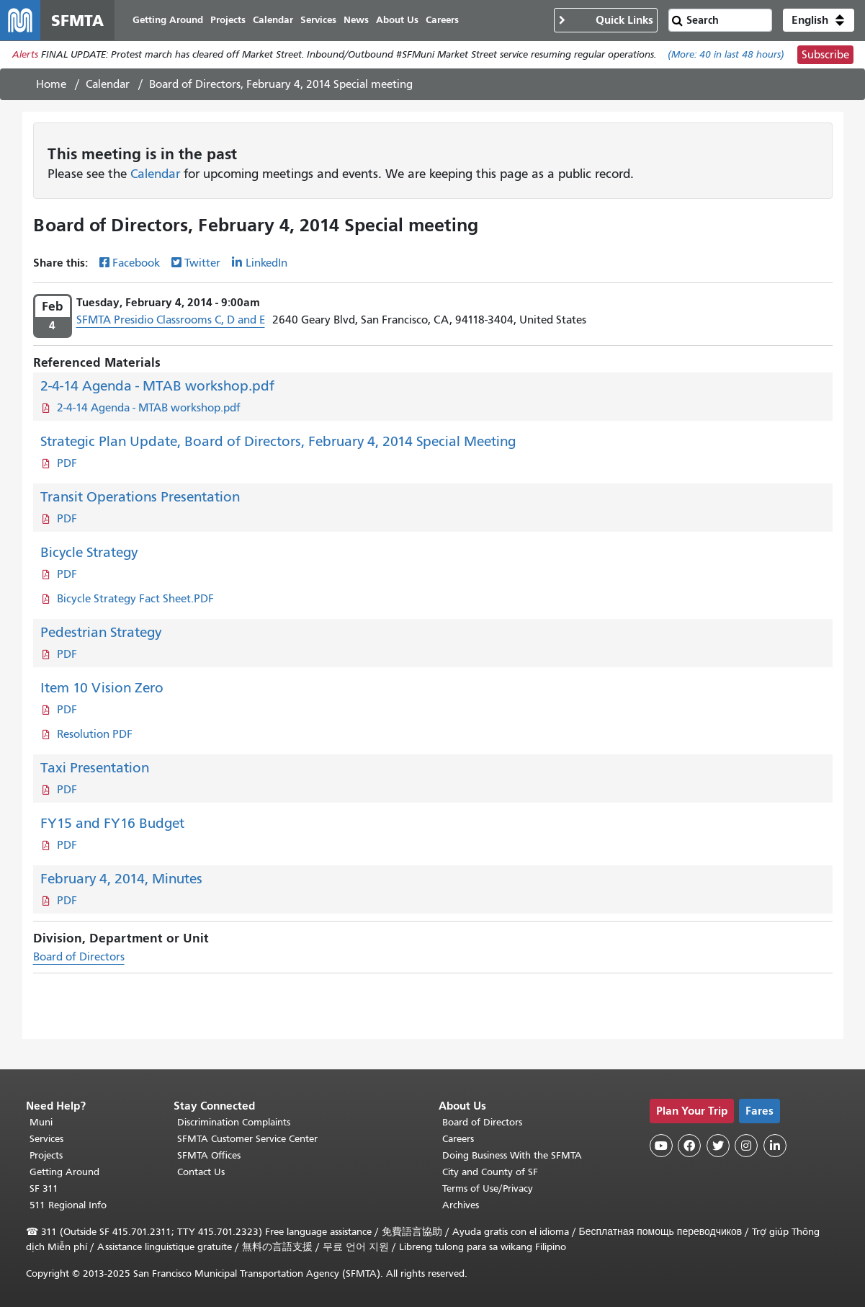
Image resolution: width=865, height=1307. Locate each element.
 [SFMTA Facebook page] (689, 1145)
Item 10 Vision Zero (101, 687)
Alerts (25, 55)
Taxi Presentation (94, 767)
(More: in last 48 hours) (726, 55)
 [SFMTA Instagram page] (746, 1145)
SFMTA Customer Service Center (247, 1139)
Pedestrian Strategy (100, 632)
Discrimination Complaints (233, 1122)
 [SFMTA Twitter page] (718, 1145)
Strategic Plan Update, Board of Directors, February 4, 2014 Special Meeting (278, 441)
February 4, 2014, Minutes (121, 878)
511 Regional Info (68, 1205)
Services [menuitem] (318, 20)
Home (51, 84)
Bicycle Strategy (89, 552)
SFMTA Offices (209, 1155)
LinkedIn (266, 263)
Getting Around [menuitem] (168, 20)
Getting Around (64, 1172)
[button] (818, 20)
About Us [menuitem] (397, 20)
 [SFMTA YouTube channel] (661, 1145)
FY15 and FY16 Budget (112, 823)
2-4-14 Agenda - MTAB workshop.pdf (157, 386)
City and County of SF (490, 1172)
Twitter (202, 263)
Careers (458, 1139)
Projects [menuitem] (228, 20)
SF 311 (44, 1188)
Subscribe (825, 54)
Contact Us (201, 1172)
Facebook (136, 263)
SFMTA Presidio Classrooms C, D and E (170, 319)
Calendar (108, 84)
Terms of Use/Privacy (487, 1188)
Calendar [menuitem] (273, 20)
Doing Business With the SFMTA (512, 1155)
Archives (460, 1205)
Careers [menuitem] (442, 20)
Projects (46, 1155)
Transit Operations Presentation (140, 497)
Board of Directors (79, 956)
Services (46, 1139)
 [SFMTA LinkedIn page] (775, 1145)
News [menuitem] (356, 20)
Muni (41, 1122)
